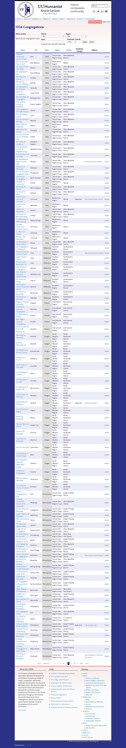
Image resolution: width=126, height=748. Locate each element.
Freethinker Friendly (73, 39)
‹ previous (46, 663)
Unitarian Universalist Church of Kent (21, 56)
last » (87, 663)
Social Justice (90, 716)
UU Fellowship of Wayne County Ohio (22, 161)
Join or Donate (90, 19)
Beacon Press (56, 698)
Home (18, 19)
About (26, 19)
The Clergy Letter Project (60, 680)
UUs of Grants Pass (22, 447)
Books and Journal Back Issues (96, 725)
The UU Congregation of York (21, 494)
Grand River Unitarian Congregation (20, 309)
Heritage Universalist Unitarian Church (22, 227)
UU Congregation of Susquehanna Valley (22, 584)
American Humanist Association (62, 701)
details (107, 57)
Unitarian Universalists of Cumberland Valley (22, 566)
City (36, 50)
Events (61, 19)
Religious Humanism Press (95, 706)
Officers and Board (92, 690)
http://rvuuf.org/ (91, 403)
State (43, 39)
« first (39, 663)
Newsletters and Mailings (94, 702)
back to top (19, 741)
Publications (35, 19)
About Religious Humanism (95, 680)
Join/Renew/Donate (95, 22)
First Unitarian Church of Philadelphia (21, 606)
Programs (46, 19)
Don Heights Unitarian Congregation (20, 321)
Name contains (21, 34)
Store (54, 19)
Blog (87, 699)
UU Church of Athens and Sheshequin (20, 619)
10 (74, 663)
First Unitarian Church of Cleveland (21, 104)
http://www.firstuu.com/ (94, 199)
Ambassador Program (93, 721)
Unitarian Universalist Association (63, 673)
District (43, 34)
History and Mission (92, 678)
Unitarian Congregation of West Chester (21, 649)
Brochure (89, 709)
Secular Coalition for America (61, 686)
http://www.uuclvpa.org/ (94, 555)
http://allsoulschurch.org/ (94, 253)
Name (23, 50)
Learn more (22, 710)
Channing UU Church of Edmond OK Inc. (22, 287)
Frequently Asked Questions (95, 683)
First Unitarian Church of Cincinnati (21, 199)
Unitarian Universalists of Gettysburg (21, 641)
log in (108, 21)
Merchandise (90, 728)
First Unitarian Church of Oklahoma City (21, 274)
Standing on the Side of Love (61, 683)
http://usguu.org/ (91, 625)
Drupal (27, 745)
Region (68, 34)
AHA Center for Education (60, 704)
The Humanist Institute (59, 677)
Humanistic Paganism (59, 695)
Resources (70, 19)
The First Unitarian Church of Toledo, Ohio (22, 137)
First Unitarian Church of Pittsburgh (21, 656)
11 (77, 663)
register (104, 21)
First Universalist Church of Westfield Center (21, 149)
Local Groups (90, 714)
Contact (79, 19)
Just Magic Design (105, 741)
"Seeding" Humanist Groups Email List (64, 707)
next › (82, 663)
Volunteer (89, 695)
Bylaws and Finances (93, 692)
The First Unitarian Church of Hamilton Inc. (22, 329)
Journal (88, 704)
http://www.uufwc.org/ (93, 162)
